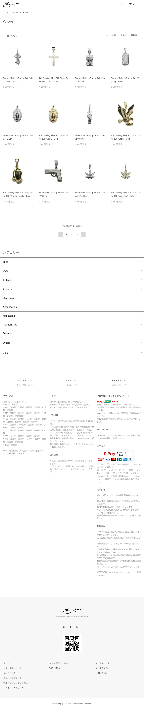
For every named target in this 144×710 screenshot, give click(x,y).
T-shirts (7, 279)
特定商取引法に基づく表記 (15, 683)
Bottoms (7, 289)
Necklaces (9, 315)
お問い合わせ (101, 673)
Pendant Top (17, 12)
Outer (6, 270)
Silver (28, 12)
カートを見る (101, 668)
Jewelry (7, 333)
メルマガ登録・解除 (58, 664)
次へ (83, 234)
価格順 (124, 35)
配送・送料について (12, 668)
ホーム (5, 12)
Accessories (10, 306)
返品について (9, 673)
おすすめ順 (111, 35)
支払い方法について (12, 678)
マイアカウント (102, 664)
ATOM (57, 668)
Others (7, 342)
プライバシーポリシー (13, 688)
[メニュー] (139, 4)
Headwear (9, 298)
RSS (51, 668)
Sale (5, 353)
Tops (5, 261)
